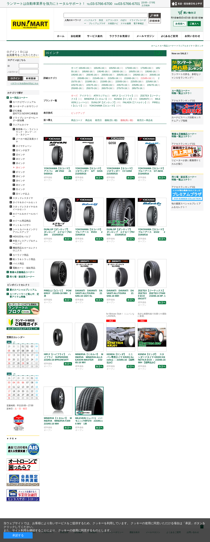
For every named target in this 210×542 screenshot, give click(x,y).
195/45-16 (103, 71)
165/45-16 (100, 68)
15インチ (20, 163)
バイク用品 (18, 263)
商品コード (77, 120)
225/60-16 (152, 81)
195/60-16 (152, 71)
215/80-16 (91, 81)
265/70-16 (108, 88)
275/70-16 (123, 88)
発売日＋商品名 (145, 120)
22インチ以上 (23, 193)
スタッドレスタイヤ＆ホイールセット (25, 207)
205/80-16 (84, 78)
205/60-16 (140, 75)
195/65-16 (77, 75)
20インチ (20, 185)
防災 (101, 20)
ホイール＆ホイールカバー (25, 215)
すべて (74, 68)
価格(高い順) (127, 120)
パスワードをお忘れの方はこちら (24, 83)
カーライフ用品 (21, 255)
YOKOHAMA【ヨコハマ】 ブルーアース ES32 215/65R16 (152, 232)
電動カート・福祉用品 (24, 268)
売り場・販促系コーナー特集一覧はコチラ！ (184, 178)
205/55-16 (124, 75)
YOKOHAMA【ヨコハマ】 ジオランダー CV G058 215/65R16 (121, 171)
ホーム (154, 46)
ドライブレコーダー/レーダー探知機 (25, 119)
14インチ (20, 159)
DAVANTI (146, 99)
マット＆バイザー (22, 225)
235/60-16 (108, 85)
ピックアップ (78, 113)
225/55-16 (137, 81)
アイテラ (85, 95)
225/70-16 (77, 85)
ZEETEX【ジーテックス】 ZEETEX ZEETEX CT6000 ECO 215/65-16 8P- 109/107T (152, 294)
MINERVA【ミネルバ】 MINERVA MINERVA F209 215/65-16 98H (59, 421)
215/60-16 (131, 78)
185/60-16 (88, 71)
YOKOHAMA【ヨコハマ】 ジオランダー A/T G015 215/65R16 (91, 171)
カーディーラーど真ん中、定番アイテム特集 (24, 295)
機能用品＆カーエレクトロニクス (25, 249)
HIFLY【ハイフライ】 (125, 95)
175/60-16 (131, 68)
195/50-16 (119, 71)
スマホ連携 (126, 23)
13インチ (20, 154)
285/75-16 (138, 88)
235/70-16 (123, 85)
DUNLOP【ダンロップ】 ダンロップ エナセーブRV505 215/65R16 (121, 232)
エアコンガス (112, 20)
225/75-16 (92, 85)
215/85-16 (106, 81)
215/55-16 (115, 78)
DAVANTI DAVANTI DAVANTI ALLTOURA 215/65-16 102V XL (88, 293)
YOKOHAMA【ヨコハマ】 (105, 105)
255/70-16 (92, 88)
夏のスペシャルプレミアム (23, 290)
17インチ (20, 172)
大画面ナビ (113, 23)
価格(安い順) (111, 120)
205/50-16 (108, 75)
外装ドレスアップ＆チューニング (25, 242)
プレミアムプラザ (97, 23)
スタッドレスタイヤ (23, 198)
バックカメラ (90, 20)
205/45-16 (92, 75)
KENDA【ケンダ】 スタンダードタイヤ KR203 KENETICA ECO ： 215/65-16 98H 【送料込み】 (151, 358)
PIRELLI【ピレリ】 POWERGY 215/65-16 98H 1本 (57, 293)
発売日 (98, 120)
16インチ (20, 167)
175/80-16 (146, 68)
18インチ (20, 176)
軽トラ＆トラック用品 (24, 259)
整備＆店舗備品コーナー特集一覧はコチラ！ (184, 135)
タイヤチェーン (24, 146)
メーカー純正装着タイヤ (27, 140)
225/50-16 (121, 81)
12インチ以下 (23, 150)
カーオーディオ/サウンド (25, 106)
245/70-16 (153, 85)
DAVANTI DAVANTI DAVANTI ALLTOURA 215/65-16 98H (120, 293)
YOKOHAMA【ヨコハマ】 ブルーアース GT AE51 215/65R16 (153, 171)
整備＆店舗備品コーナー (22, 272)
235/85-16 (138, 85)
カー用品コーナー (19, 97)
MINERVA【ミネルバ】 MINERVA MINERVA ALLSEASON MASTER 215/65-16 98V (89, 358)
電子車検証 (139, 23)
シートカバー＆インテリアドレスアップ (25, 230)
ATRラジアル (102, 95)
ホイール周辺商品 (22, 221)
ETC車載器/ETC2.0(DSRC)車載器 (25, 112)
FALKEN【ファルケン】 (136, 102)
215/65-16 (148, 78)
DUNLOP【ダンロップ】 (105, 102)
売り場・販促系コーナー (22, 276)
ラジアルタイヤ (21, 124)
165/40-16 (85, 68)
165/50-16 (116, 68)
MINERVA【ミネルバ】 (98, 99)
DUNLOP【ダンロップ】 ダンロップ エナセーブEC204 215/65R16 (58, 232)
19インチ (20, 180)
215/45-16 (99, 78)
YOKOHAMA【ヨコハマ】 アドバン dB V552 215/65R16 (58, 171)
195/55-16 (136, 71)
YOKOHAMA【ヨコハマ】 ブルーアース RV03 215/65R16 (89, 232)
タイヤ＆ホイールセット (25, 202)
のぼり (124, 20)
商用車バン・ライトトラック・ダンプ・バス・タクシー (27, 132)
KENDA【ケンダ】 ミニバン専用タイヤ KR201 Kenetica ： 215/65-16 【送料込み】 (120, 358)
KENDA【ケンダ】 (125, 99)
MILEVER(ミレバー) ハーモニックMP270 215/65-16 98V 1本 (89, 421)
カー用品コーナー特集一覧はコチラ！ (182, 91)
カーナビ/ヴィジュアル (24, 102)
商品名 (89, 120)
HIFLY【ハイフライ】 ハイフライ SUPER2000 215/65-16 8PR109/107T (58, 357)
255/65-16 (77, 88)
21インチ (20, 189)
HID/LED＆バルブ (22, 236)
